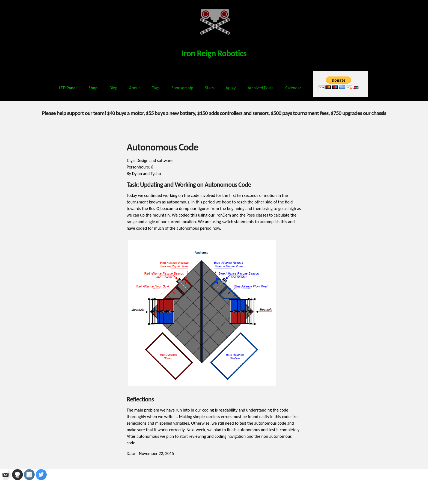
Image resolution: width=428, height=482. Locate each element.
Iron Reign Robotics (214, 53)
